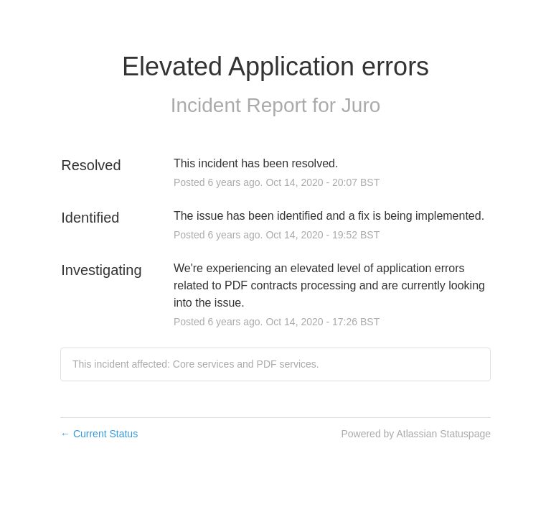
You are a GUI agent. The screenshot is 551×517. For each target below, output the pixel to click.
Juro (361, 105)
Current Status (99, 433)
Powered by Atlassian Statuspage (416, 433)
